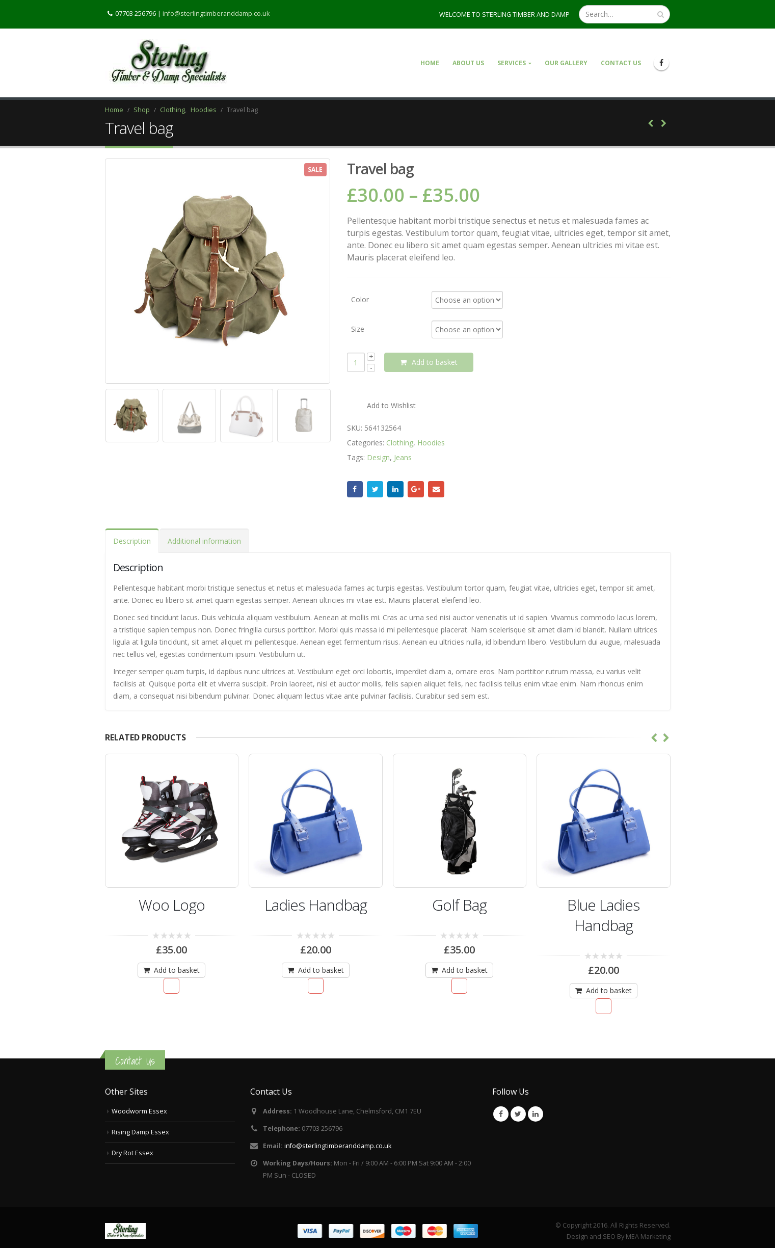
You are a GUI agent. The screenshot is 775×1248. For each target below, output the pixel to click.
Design (378, 457)
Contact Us (621, 63)
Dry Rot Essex (132, 1153)
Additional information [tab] (204, 541)
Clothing (399, 442)
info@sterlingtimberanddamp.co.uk (216, 13)
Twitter (375, 489)
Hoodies (431, 442)
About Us (468, 63)
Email (436, 489)
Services (511, 63)
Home (429, 63)
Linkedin (535, 1114)
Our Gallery (566, 63)
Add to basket (435, 362)
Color (360, 299)
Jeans (403, 457)
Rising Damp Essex (140, 1132)
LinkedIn (395, 489)
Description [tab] (132, 541)
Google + (416, 489)
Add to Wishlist (391, 405)
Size (357, 328)
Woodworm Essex (139, 1111)
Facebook (355, 489)
